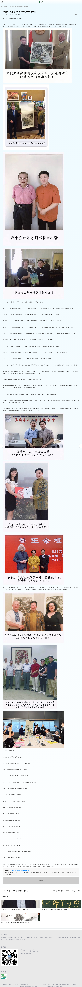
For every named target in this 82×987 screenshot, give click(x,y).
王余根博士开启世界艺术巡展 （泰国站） (17, 891)
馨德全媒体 (17, 14)
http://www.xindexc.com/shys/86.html (20, 870)
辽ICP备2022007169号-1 (41, 986)
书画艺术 (6, 6)
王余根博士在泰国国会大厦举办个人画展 (69, 891)
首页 (2, 6)
